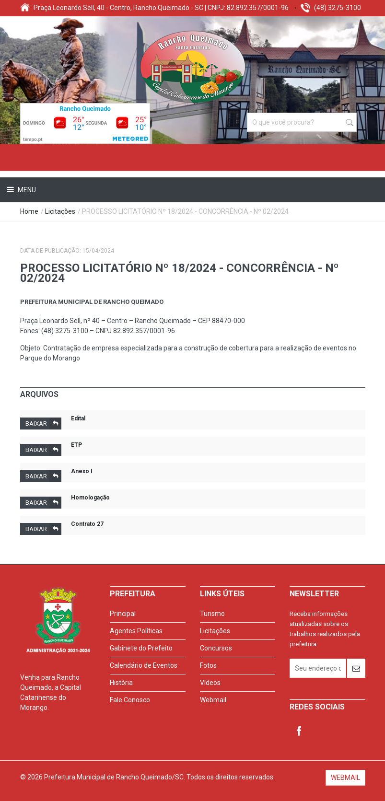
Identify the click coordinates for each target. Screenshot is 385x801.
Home (29, 211)
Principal (123, 613)
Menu (26, 190)
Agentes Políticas (136, 631)
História (121, 682)
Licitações (60, 211)
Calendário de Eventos (143, 665)
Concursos (216, 648)
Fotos (208, 665)
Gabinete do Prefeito (141, 648)
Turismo (212, 613)
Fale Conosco (130, 700)
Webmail (213, 700)
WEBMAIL (345, 777)
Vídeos (210, 682)
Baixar (43, 424)
